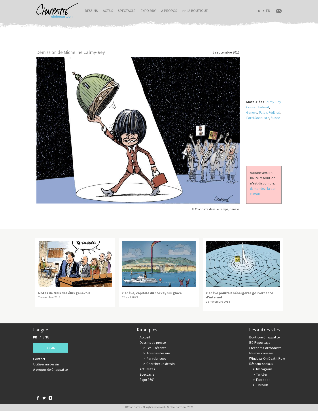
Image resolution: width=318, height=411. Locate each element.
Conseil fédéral (257, 107)
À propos (169, 10)
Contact (39, 359)
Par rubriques (156, 358)
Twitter (261, 374)
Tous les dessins (158, 353)
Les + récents (156, 348)
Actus (108, 10)
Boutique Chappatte (264, 337)
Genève (251, 112)
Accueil (145, 337)
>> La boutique (195, 10)
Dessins (91, 10)
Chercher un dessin (160, 363)
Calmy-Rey (273, 102)
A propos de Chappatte (50, 369)
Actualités (147, 369)
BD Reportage (260, 342)
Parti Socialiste (257, 117)
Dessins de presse (153, 342)
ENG (46, 337)
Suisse (275, 117)
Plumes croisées (261, 353)
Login (50, 348)
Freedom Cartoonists (265, 348)
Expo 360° (148, 10)
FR (258, 10)
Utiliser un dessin (46, 364)
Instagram (264, 369)
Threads (262, 385)
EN (268, 10)
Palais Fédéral (269, 112)
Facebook (263, 379)
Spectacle (127, 10)
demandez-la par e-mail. (263, 191)
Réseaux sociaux (261, 363)
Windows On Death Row (267, 358)
